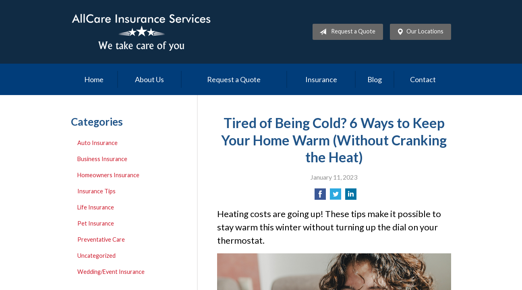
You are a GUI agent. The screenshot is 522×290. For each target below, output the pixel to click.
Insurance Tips (96, 191)
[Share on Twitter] (335, 196)
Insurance (321, 79)
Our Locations (418, 32)
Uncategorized (96, 255)
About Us (149, 79)
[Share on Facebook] (320, 196)
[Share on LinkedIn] (350, 196)
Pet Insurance (95, 223)
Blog (374, 79)
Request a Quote (345, 32)
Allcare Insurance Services (141, 32)
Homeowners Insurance (108, 175)
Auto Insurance (97, 142)
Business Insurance (102, 158)
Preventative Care (101, 239)
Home (94, 79)
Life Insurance (95, 207)
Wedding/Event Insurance (111, 271)
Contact (423, 79)
